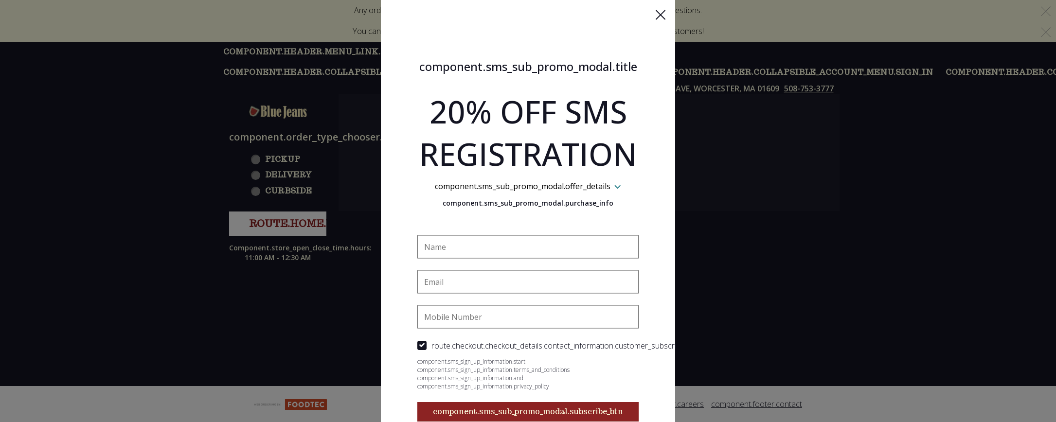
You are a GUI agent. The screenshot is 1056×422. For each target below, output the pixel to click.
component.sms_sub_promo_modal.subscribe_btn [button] (528, 411)
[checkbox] (528, 345)
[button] (660, 15)
